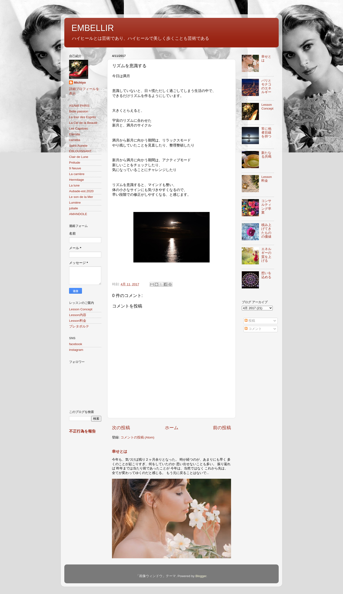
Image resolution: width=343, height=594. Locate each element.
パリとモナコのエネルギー (266, 86)
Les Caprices (78, 128)
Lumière (75, 202)
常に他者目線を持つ (266, 132)
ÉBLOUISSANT (80, 151)
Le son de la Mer (81, 197)
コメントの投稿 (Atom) (137, 437)
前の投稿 (222, 427)
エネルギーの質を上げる (266, 254)
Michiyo (80, 82)
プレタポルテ (79, 326)
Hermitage (76, 179)
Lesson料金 (77, 320)
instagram (76, 350)
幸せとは (119, 451)
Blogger (200, 576)
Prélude (74, 162)
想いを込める (266, 275)
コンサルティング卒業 (266, 206)
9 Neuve (75, 168)
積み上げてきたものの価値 (266, 230)
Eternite (74, 134)
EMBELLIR (92, 28)
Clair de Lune (78, 157)
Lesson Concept (80, 309)
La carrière (77, 174)
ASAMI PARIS (79, 105)
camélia (74, 140)
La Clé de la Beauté (83, 123)
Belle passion (78, 111)
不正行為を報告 (82, 431)
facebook (75, 344)
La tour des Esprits (82, 117)
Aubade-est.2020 (81, 191)
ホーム (171, 427)
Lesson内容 (77, 315)
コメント (253, 329)
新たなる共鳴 (266, 154)
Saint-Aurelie (78, 145)
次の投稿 (121, 427)
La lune (74, 185)
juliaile (73, 208)
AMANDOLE (78, 214)
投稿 (250, 320)
